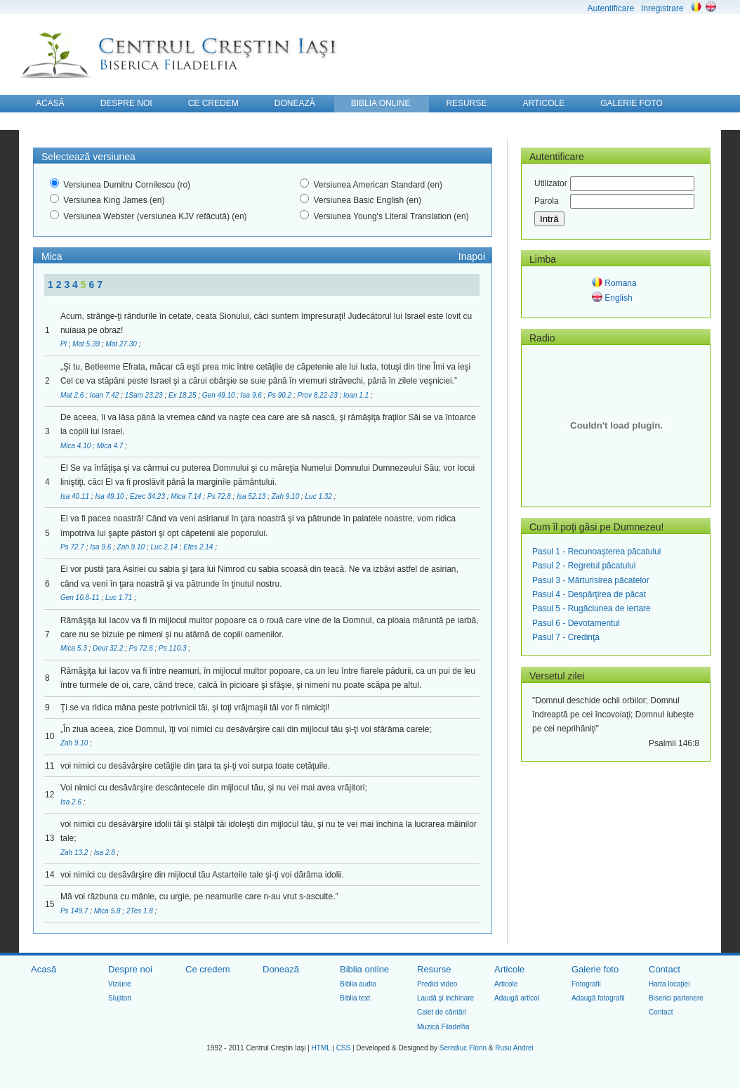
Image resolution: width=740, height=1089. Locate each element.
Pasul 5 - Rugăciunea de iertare (591, 608)
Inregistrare (662, 8)
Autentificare (610, 8)
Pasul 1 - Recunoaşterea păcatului (596, 551)
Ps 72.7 (73, 547)
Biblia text (355, 998)
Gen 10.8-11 (80, 597)
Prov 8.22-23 (318, 395)
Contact (664, 969)
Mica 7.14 (187, 496)
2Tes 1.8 (140, 911)
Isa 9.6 (252, 395)
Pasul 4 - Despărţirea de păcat (589, 594)
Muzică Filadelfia (443, 1027)
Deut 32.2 (109, 648)
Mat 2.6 (73, 395)
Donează (281, 969)
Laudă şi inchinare (445, 998)
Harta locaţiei (669, 984)
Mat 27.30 (121, 344)
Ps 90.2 (280, 395)
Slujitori (119, 998)
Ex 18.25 (183, 395)
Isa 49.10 (110, 496)
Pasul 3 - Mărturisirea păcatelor (590, 580)
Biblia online (364, 969)
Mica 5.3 (74, 648)
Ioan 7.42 (105, 395)
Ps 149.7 (75, 911)
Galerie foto (595, 969)
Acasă (43, 969)
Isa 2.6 (72, 802)
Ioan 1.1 (357, 395)
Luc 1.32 (319, 496)
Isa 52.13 (252, 496)
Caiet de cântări (441, 1012)
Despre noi (130, 969)
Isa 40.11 (75, 496)
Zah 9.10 (286, 496)
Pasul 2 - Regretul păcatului (583, 565)
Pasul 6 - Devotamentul (576, 623)
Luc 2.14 (164, 547)
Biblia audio (358, 984)
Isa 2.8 (105, 852)
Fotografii (586, 984)
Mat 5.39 (87, 344)
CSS (343, 1048)
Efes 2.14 (199, 547)
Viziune (119, 984)
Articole (509, 969)
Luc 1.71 (119, 597)
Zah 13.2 (75, 852)
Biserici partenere (676, 998)
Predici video (437, 984)
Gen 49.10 (219, 395)
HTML (321, 1048)
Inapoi (471, 256)
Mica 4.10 (76, 446)
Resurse (434, 969)
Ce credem (207, 969)
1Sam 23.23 (145, 395)
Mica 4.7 (111, 446)
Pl (64, 344)
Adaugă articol (516, 998)
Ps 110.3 (173, 648)
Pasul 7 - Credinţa (566, 637)
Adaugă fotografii (598, 998)
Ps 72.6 (142, 648)
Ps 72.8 (220, 496)
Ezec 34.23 (148, 496)
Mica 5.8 (108, 911)
